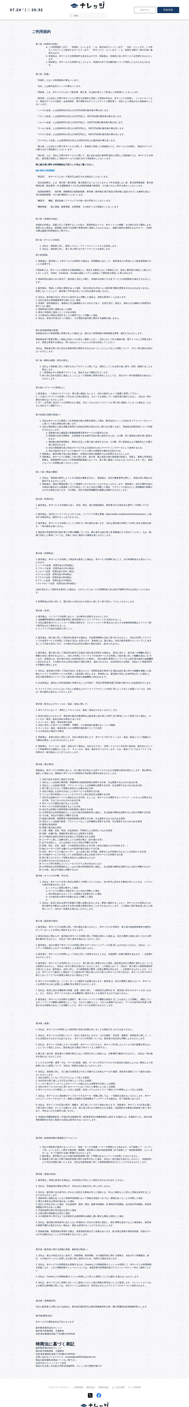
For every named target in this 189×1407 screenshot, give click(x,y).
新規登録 (168, 9)
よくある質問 (118, 1387)
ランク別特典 (134, 1387)
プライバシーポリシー (59, 1387)
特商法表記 (103, 1387)
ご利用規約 (78, 1387)
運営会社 (91, 1387)
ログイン (145, 10)
